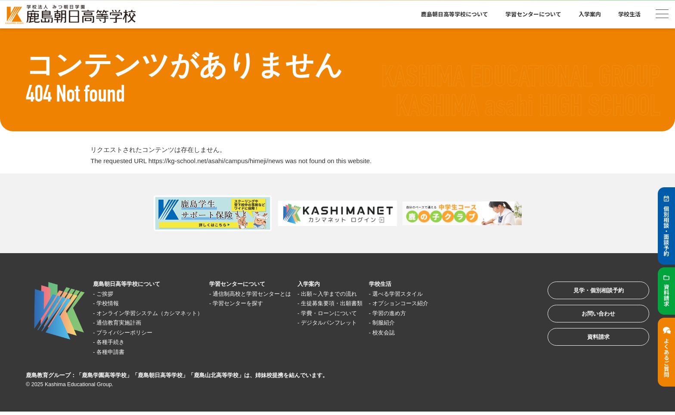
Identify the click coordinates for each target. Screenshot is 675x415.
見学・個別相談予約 (591, 293)
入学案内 (590, 14)
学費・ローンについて (365, 313)
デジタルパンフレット (365, 323)
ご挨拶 (108, 293)
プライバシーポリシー (131, 332)
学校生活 (629, 14)
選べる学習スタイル (443, 293)
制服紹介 (427, 323)
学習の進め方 (433, 313)
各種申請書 (115, 352)
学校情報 (111, 303)
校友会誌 (427, 332)
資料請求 (591, 346)
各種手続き (115, 342)
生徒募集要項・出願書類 (368, 303)
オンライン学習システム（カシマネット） (160, 313)
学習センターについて (533, 14)
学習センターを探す (261, 303)
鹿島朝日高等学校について (454, 14)
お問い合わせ (590, 319)
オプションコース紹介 (446, 303)
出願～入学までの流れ (365, 293)
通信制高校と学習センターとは (277, 293)
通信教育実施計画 (124, 323)
